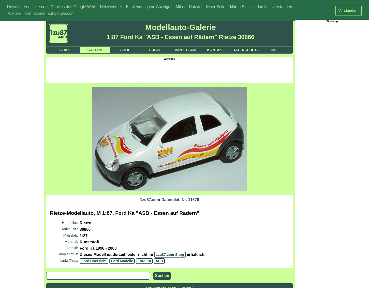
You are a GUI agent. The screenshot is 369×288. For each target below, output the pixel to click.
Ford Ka (144, 261)
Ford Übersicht (93, 261)
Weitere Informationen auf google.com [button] (41, 13)
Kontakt (215, 50)
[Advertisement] (169, 71)
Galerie (95, 50)
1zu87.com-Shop (170, 254)
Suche (155, 50)
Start (65, 50)
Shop (125, 50)
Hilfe (276, 50)
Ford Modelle (122, 261)
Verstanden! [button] (348, 11)
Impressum (185, 50)
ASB (159, 261)
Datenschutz (246, 50)
